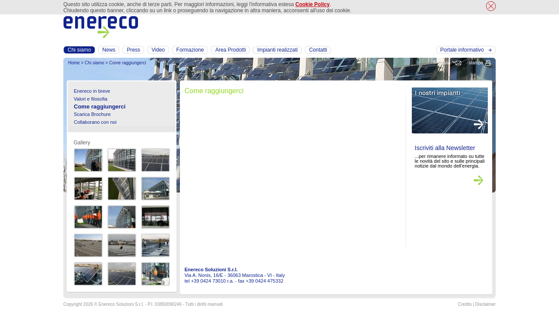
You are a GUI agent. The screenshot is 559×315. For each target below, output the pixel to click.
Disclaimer (485, 304)
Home (74, 62)
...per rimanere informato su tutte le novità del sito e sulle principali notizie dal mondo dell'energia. (450, 161)
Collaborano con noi (95, 122)
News (108, 50)
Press (133, 50)
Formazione (190, 50)
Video (158, 50)
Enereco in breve (92, 91)
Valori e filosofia (90, 99)
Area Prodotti (230, 50)
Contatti (318, 50)
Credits (465, 304)
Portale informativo (462, 50)
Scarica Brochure (92, 114)
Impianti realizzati (277, 50)
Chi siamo (94, 62)
